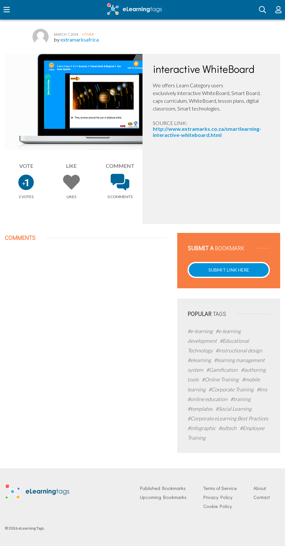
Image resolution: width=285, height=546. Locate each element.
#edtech (227, 428)
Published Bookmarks (163, 488)
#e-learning (201, 331)
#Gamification (222, 370)
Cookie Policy (217, 506)
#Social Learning (234, 409)
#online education (208, 399)
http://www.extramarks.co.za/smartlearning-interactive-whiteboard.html (207, 132)
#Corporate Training (231, 389)
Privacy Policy (218, 497)
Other (88, 34)
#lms (262, 389)
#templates (201, 409)
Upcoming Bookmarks (163, 497)
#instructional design (239, 350)
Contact (261, 497)
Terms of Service (220, 488)
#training (240, 399)
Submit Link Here (228, 270)
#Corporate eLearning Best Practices (228, 418)
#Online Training (221, 379)
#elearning (200, 360)
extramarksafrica (79, 39)
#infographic (202, 428)
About (259, 488)
